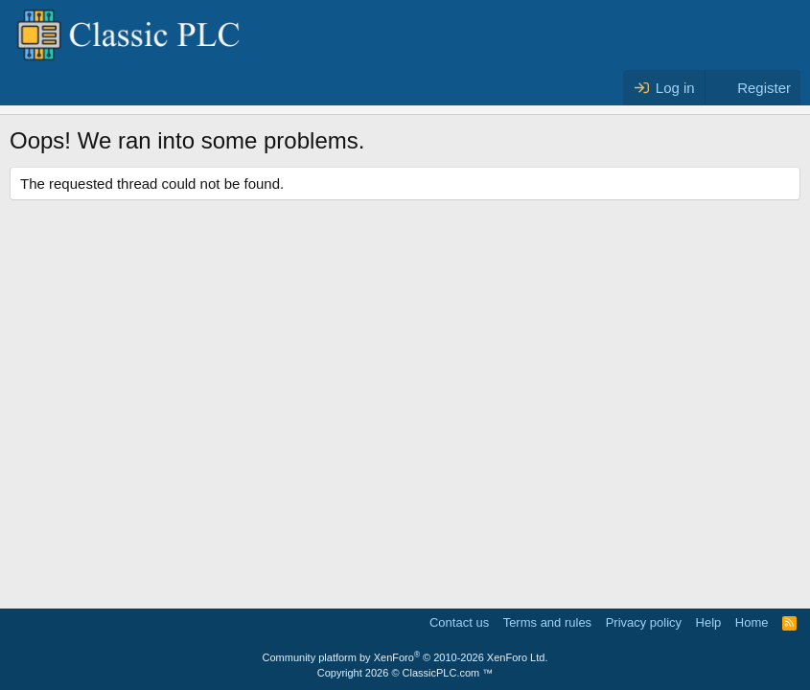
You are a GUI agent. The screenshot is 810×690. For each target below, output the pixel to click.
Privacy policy (644, 622)
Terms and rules (547, 622)
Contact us (459, 622)
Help (709, 622)
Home (752, 622)
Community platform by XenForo (405, 657)
